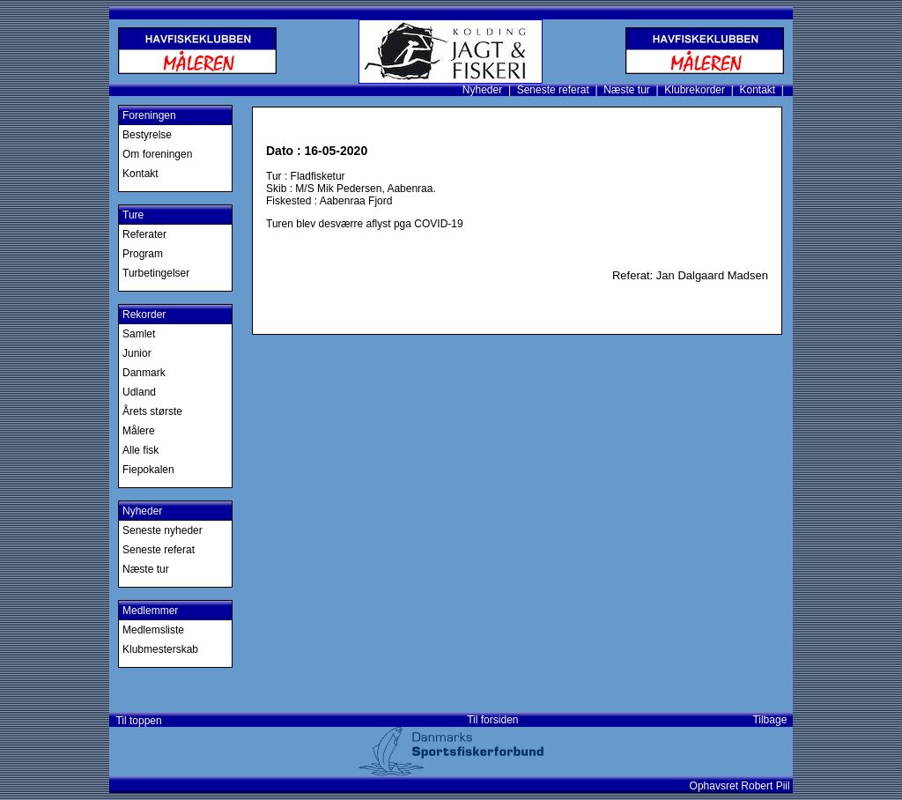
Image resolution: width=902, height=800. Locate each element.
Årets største (152, 411)
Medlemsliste (153, 630)
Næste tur (626, 90)
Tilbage (772, 720)
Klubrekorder (694, 90)
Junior (137, 353)
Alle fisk (140, 450)
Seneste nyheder (162, 530)
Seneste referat (553, 90)
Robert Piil (767, 786)
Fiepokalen (148, 469)
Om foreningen (157, 154)
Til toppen (136, 721)
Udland (139, 392)
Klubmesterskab (160, 649)
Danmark (144, 373)
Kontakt (757, 90)
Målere (138, 431)
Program (142, 254)
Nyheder (482, 90)
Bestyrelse (147, 135)
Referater (144, 234)
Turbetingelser (155, 273)
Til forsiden (492, 720)
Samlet (138, 334)
